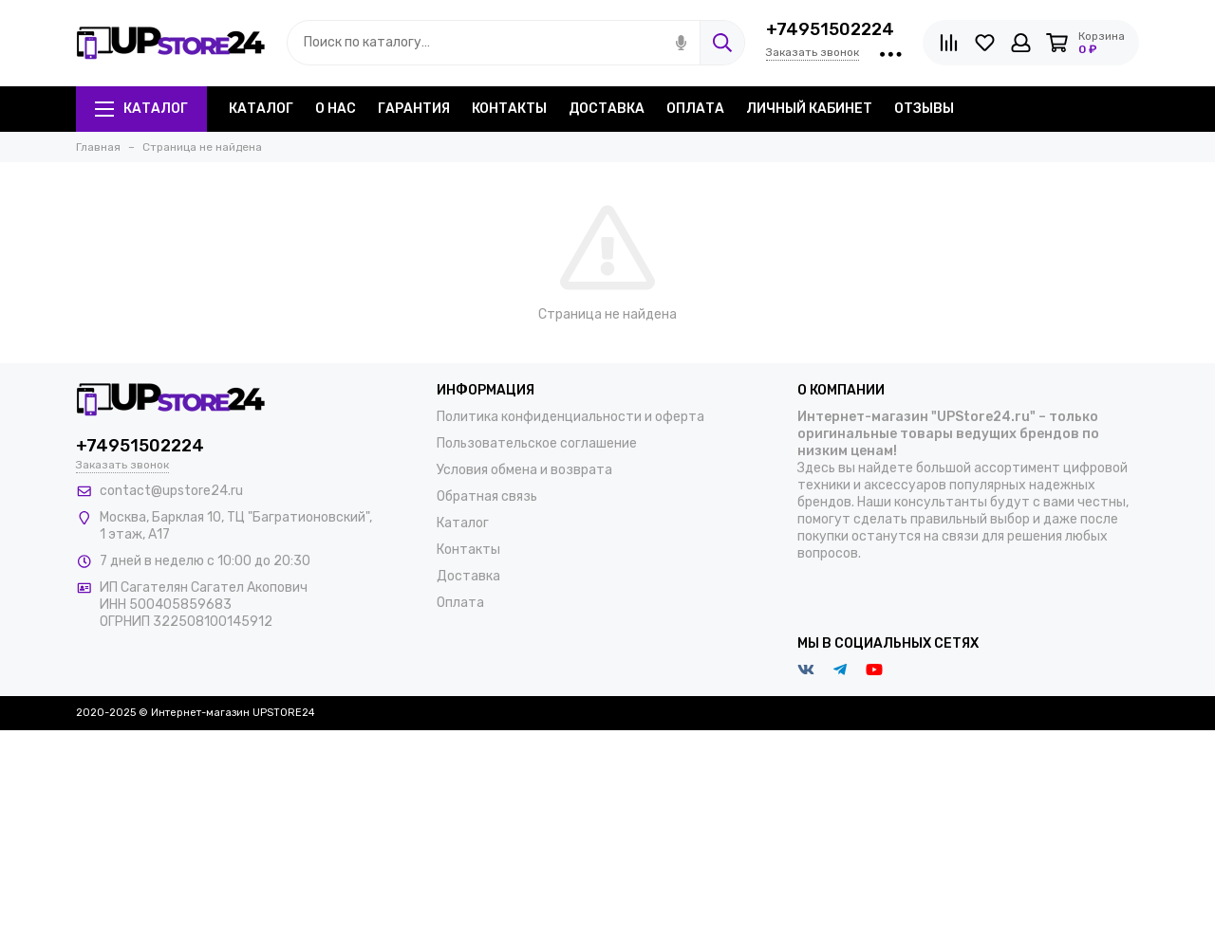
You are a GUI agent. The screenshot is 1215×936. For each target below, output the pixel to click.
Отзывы (924, 109)
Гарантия (414, 109)
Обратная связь (487, 496)
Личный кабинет (809, 109)
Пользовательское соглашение (537, 443)
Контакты (509, 109)
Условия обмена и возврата (524, 470)
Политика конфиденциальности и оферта (570, 417)
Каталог (141, 109)
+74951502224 (830, 29)
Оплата (695, 109)
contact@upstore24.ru (171, 491)
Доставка (607, 109)
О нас (335, 109)
